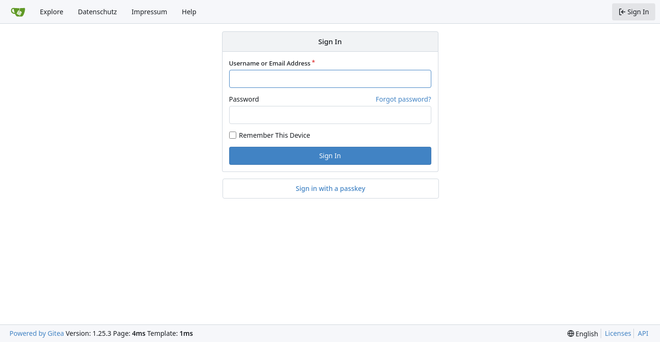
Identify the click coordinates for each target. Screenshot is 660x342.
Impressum (149, 11)
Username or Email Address (270, 63)
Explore (51, 11)
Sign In (330, 155)
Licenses (618, 333)
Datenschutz (97, 11)
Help (189, 11)
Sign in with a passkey (330, 188)
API (643, 333)
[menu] (582, 333)
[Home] (18, 11)
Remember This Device (274, 135)
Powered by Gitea (36, 333)
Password (244, 99)
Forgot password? (403, 99)
